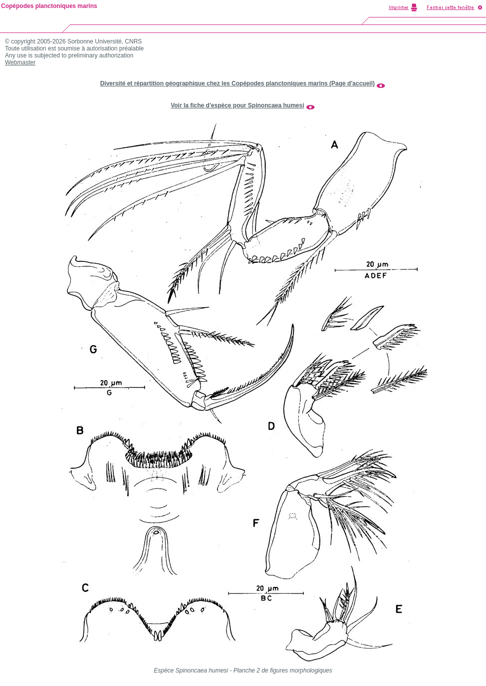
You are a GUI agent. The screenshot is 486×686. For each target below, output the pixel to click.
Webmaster (20, 62)
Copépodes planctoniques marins (49, 5)
